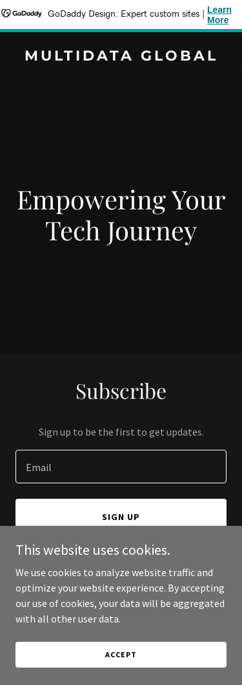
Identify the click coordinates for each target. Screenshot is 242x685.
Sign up (121, 517)
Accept (120, 654)
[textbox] (121, 466)
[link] (121, 56)
